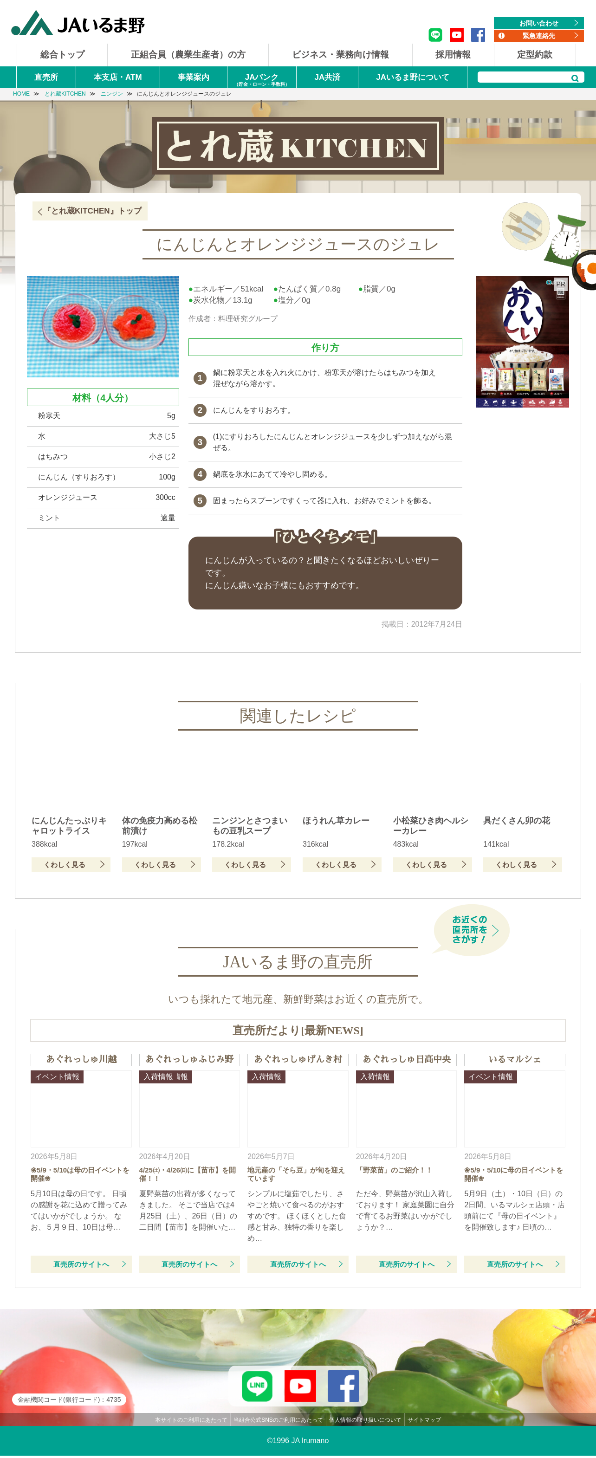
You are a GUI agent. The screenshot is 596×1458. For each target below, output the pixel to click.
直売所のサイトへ (81, 1264)
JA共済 (328, 77)
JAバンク (262, 80)
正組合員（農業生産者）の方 (188, 54)
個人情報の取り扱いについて (365, 1422)
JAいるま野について (412, 77)
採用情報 (453, 54)
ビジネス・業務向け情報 (340, 54)
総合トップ (62, 54)
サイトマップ (424, 1422)
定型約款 (534, 54)
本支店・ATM (118, 77)
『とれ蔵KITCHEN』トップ (92, 211)
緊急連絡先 (539, 35)
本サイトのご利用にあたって (191, 1422)
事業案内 (193, 77)
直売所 (46, 77)
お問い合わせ (538, 23)
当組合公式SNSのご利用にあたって (278, 1422)
